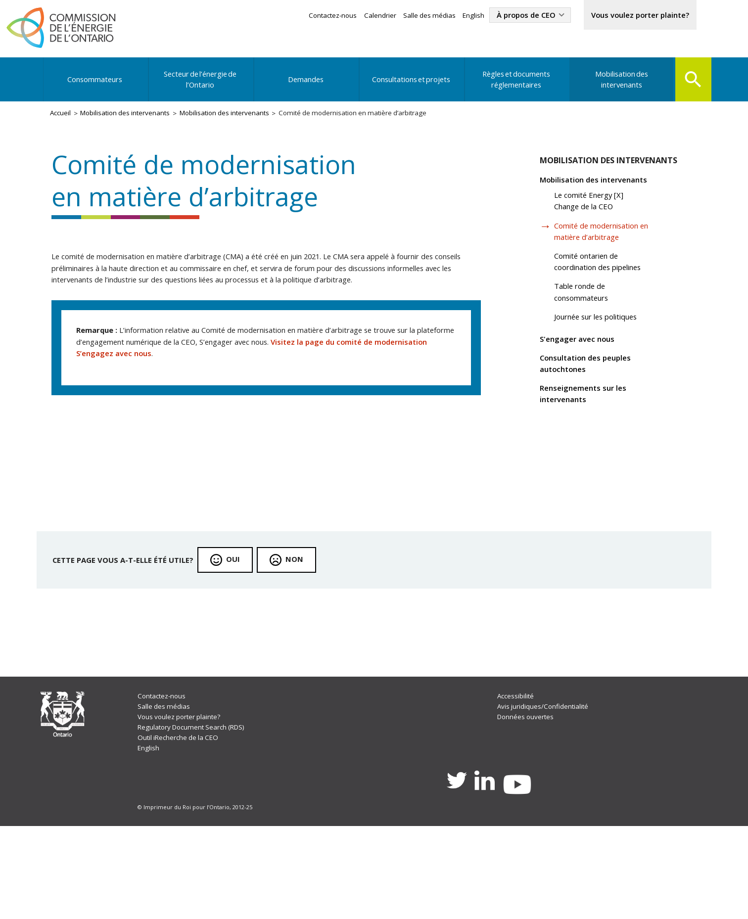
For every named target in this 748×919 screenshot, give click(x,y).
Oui (242, 634)
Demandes (305, 86)
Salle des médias (407, 16)
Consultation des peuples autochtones (592, 392)
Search (691, 85)
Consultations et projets (410, 86)
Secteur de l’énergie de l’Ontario (200, 86)
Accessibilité (517, 779)
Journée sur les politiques (606, 341)
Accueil (63, 122)
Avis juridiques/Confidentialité (545, 791)
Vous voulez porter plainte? (633, 15)
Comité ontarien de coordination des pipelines (607, 282)
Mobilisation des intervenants (619, 86)
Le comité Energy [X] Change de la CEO (596, 217)
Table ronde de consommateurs (589, 314)
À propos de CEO (510, 15)
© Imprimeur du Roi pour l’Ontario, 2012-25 (196, 899)
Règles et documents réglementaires (514, 86)
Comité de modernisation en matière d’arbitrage (605, 249)
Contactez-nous (306, 16)
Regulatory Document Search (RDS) (197, 813)
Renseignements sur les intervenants (589, 424)
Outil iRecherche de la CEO (182, 824)
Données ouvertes (527, 802)
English (453, 16)
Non (305, 634)
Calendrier (356, 16)
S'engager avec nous (582, 365)
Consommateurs (96, 86)
